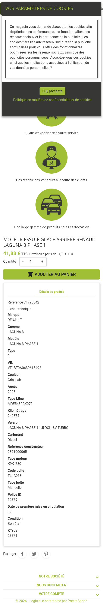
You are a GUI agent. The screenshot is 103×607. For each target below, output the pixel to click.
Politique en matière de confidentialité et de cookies (52, 100)
